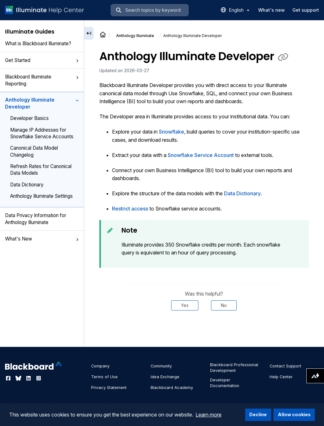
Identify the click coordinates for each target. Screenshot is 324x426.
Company (100, 366)
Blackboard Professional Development (234, 367)
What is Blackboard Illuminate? (38, 44)
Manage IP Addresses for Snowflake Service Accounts (41, 133)
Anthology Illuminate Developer (42, 103)
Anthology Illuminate (135, 35)
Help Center (281, 376)
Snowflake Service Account (201, 155)
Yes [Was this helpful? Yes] (185, 305)
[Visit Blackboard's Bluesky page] (19, 378)
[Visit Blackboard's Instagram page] (38, 378)
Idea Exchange (165, 376)
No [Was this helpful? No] (224, 305)
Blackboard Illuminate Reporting (42, 80)
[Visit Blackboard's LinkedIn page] (29, 378)
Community (161, 366)
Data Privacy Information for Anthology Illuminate (35, 218)
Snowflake (171, 131)
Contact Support (285, 366)
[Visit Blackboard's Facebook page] (9, 378)
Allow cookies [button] (294, 414)
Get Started (42, 60)
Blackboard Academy (172, 387)
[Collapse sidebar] (89, 33)
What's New (42, 239)
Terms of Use (104, 376)
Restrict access (130, 208)
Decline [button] (258, 414)
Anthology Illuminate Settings (41, 196)
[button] (77, 60)
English (239, 10)
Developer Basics (29, 118)
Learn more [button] (208, 414)
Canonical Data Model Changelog (34, 151)
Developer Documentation (224, 383)
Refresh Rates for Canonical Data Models (41, 169)
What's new (271, 10)
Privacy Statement (109, 387)
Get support (305, 10)
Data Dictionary (26, 185)
